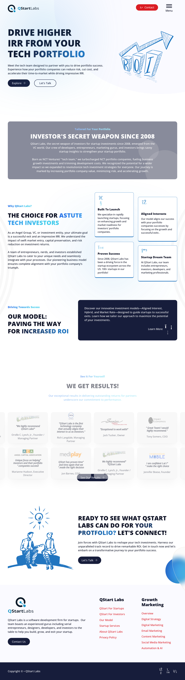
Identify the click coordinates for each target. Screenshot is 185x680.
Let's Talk (45, 83)
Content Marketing (153, 636)
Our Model (106, 620)
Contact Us (19, 641)
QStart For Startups (111, 608)
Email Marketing (152, 630)
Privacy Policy (108, 637)
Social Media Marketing (156, 642)
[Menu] (169, 6)
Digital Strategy (151, 619)
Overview (147, 613)
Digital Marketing (152, 625)
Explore (19, 83)
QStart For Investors (112, 614)
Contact (147, 7)
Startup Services (109, 625)
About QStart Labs (111, 631)
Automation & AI (152, 648)
